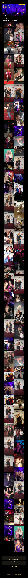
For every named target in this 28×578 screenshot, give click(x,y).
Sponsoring (19, 574)
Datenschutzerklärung (14, 574)
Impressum (8, 574)
